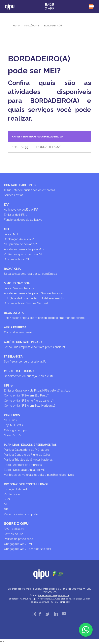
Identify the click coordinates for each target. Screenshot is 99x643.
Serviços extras (13, 195)
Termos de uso (13, 534)
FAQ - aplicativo (14, 528)
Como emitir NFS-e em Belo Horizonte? (29, 405)
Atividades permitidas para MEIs (24, 249)
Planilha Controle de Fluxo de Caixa (27, 454)
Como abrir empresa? (18, 332)
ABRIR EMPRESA (15, 327)
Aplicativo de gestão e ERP (21, 209)
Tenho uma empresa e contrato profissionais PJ (34, 347)
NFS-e (8, 385)
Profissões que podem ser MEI (24, 254)
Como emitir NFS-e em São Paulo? (26, 395)
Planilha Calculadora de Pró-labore (26, 449)
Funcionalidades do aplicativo (23, 219)
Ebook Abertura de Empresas (23, 464)
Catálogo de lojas (15, 430)
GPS (6, 509)
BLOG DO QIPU (14, 312)
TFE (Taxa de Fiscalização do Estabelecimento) (34, 298)
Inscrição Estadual (15, 489)
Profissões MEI (32, 25)
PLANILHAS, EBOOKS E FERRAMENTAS (30, 444)
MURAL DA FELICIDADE (19, 371)
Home (16, 25)
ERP (7, 204)
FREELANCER (13, 356)
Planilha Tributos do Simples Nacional (28, 459)
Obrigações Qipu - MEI (18, 543)
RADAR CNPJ (12, 268)
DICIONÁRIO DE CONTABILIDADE (26, 484)
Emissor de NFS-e (15, 214)
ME (6, 504)
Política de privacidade (18, 539)
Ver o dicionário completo (21, 514)
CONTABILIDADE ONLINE (21, 185)
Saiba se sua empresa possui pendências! (30, 273)
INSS (7, 499)
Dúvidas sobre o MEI (17, 259)
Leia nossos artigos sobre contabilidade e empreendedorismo (44, 317)
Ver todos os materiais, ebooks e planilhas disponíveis (39, 474)
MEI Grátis (10, 420)
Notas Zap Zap (13, 435)
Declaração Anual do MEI (20, 239)
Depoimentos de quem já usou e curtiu (29, 376)
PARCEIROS (12, 415)
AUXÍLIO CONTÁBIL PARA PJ (23, 342)
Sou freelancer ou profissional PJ (25, 361)
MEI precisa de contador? (20, 244)
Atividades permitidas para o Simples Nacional (33, 293)
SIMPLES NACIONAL (17, 283)
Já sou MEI (11, 234)
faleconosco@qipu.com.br (53, 595)
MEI (6, 229)
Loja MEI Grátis (13, 425)
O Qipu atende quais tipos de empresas (29, 190)
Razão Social (12, 494)
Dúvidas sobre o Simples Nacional (26, 303)
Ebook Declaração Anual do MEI (24, 469)
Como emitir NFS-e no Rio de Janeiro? (29, 400)
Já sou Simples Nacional (19, 288)
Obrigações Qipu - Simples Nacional (27, 548)
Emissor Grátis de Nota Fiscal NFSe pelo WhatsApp (37, 390)
